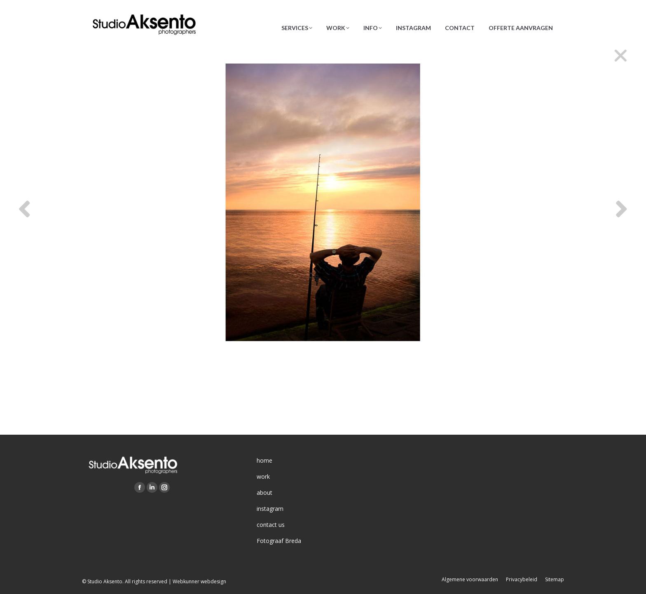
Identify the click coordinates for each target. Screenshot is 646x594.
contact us (271, 525)
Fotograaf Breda (279, 541)
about (264, 492)
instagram (270, 508)
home (264, 460)
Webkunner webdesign (199, 581)
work (263, 476)
